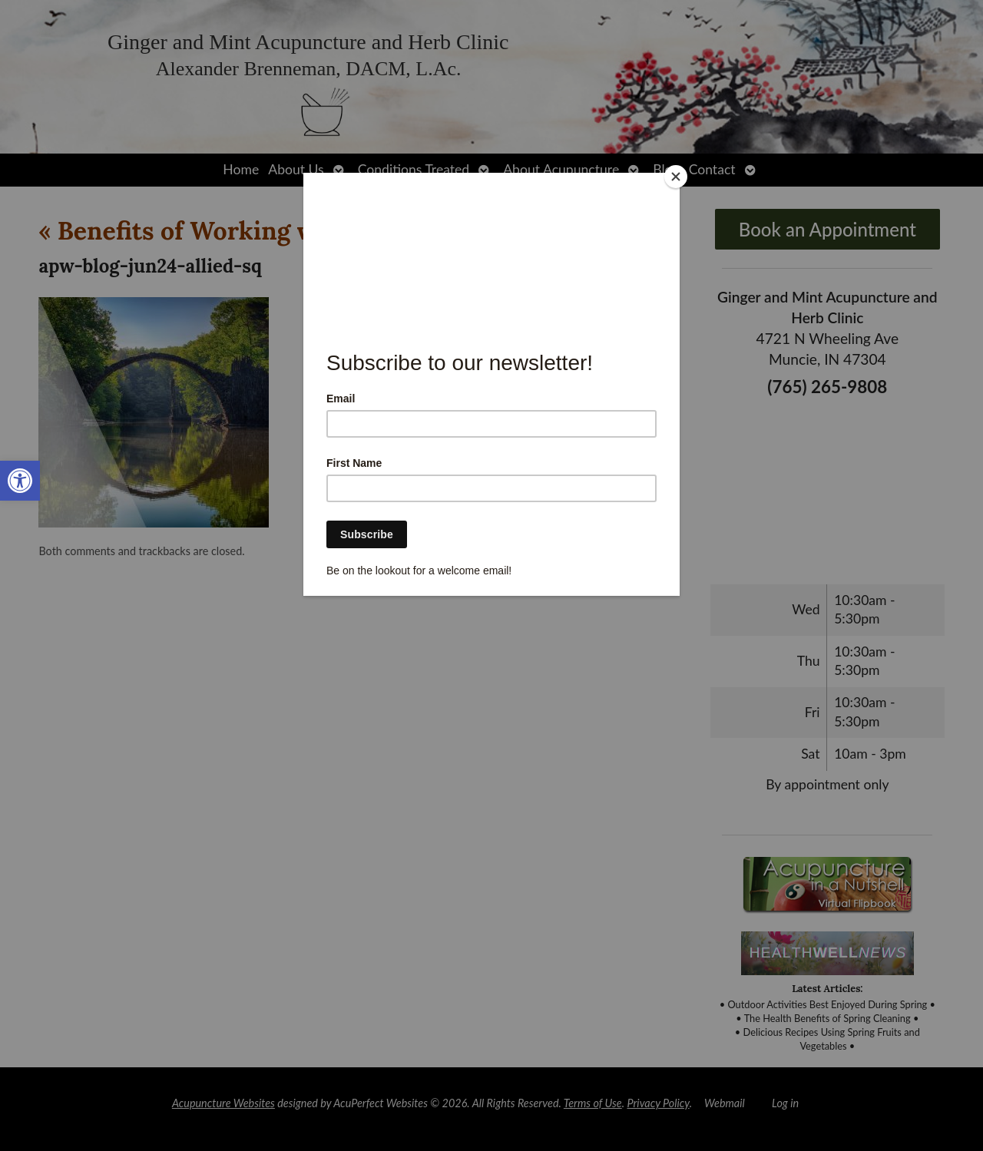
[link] (20, 481)
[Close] (675, 176)
